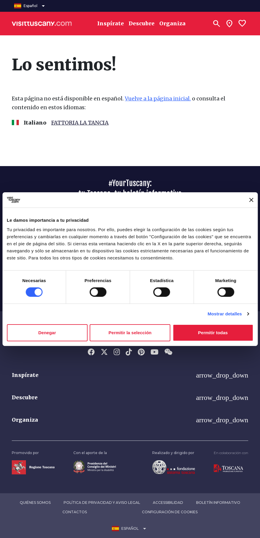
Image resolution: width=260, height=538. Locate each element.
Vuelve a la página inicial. (158, 98)
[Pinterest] (141, 352)
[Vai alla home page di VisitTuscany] (42, 23)
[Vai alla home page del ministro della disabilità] (94, 466)
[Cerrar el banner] (251, 200)
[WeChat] (168, 352)
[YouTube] (154, 352)
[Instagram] (117, 352)
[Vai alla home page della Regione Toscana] (33, 467)
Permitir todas (213, 332)
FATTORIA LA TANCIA (80, 122)
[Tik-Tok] (129, 352)
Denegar (47, 332)
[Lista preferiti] (242, 23)
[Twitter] (104, 352)
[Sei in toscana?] (229, 23)
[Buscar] (216, 23)
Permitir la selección (130, 332)
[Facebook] (91, 352)
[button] (130, 375)
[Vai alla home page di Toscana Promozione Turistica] (228, 468)
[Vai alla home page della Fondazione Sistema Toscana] (173, 467)
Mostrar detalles (225, 313)
